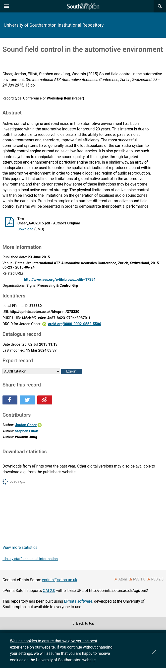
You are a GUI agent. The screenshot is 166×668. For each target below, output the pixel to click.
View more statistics (19, 547)
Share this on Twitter (27, 399)
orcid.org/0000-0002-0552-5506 (74, 324)
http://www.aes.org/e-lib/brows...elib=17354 (59, 280)
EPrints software (78, 601)
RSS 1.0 (139, 579)
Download (25, 229)
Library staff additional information (30, 559)
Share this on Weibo (44, 399)
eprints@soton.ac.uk (59, 579)
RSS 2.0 (157, 579)
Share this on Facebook (9, 399)
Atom (122, 579)
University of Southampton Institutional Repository (54, 25)
